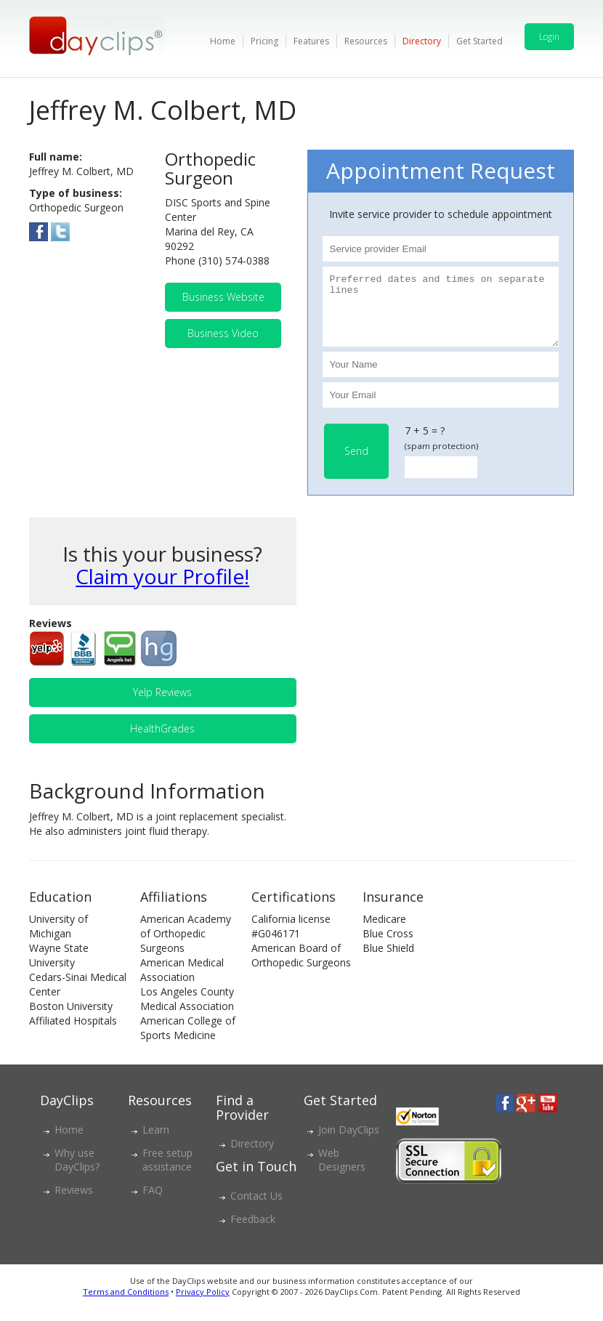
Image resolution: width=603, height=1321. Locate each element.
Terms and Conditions (126, 1304)
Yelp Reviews (162, 705)
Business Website (223, 297)
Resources (365, 41)
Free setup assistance (167, 1173)
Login (549, 37)
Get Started (479, 41)
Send (356, 464)
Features (311, 41)
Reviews (73, 1203)
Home (222, 41)
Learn (155, 1143)
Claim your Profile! (162, 589)
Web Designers (341, 1173)
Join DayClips (348, 1143)
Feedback (252, 1232)
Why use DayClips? (77, 1173)
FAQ (152, 1203)
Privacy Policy (203, 1304)
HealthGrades (162, 741)
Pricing (264, 41)
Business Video (223, 333)
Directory (421, 41)
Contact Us (256, 1209)
